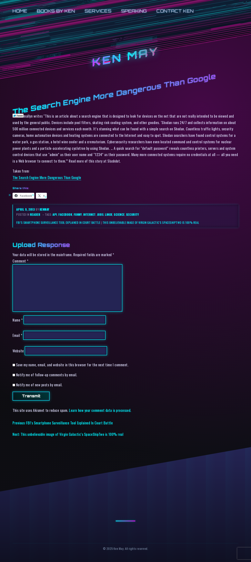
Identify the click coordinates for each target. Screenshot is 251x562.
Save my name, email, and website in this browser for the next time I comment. (72, 364)
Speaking (134, 11)
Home (20, 11)
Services (98, 11)
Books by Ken (56, 11)
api (55, 214)
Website (18, 350)
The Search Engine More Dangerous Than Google (47, 177)
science (119, 214)
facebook (65, 214)
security (132, 214)
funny (78, 214)
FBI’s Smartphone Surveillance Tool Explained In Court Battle (58, 222)
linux (108, 214)
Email (17, 335)
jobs (100, 214)
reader (35, 214)
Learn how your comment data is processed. (100, 410)
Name (18, 320)
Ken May (125, 56)
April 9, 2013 (26, 209)
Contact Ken (175, 11)
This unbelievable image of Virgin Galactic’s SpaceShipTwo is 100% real (151, 222)
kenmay (44, 209)
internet (89, 214)
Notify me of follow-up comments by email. (46, 374)
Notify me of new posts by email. (39, 384)
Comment (20, 260)
